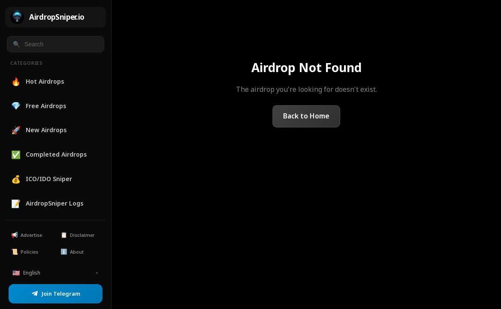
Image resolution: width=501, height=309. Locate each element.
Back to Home (306, 116)
